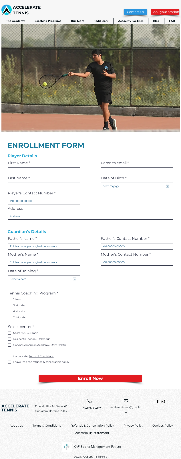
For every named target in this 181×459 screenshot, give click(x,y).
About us (16, 425)
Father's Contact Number (124, 238)
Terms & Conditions (47, 425)
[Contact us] (135, 12)
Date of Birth (115, 178)
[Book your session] (165, 12)
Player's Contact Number (30, 193)
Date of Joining (24, 271)
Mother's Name (22, 254)
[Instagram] (163, 401)
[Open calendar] (167, 186)
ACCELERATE (27, 7)
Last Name (17, 178)
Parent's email (114, 163)
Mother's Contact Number (124, 254)
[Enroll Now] (90, 378)
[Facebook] (157, 401)
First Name (18, 163)
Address (15, 208)
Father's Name (21, 238)
